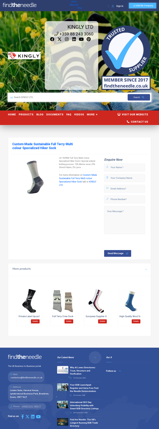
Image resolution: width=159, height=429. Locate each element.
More (91, 114)
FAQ (68, 114)
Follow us (113, 371)
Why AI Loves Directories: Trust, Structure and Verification (83, 370)
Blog (63, 5)
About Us (53, 5)
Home (42, 5)
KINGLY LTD (80, 27)
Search (139, 97)
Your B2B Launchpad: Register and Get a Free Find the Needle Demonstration (84, 388)
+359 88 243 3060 (73, 34)
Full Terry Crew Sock (62, 316)
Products (26, 114)
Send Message (118, 253)
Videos (79, 114)
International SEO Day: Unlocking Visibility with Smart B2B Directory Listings (84, 405)
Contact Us (137, 121)
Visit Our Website (133, 114)
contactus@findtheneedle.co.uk (26, 377)
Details (35, 321)
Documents (55, 114)
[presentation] (125, 241)
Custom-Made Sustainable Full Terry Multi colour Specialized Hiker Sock (78, 178)
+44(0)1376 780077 (31, 406)
